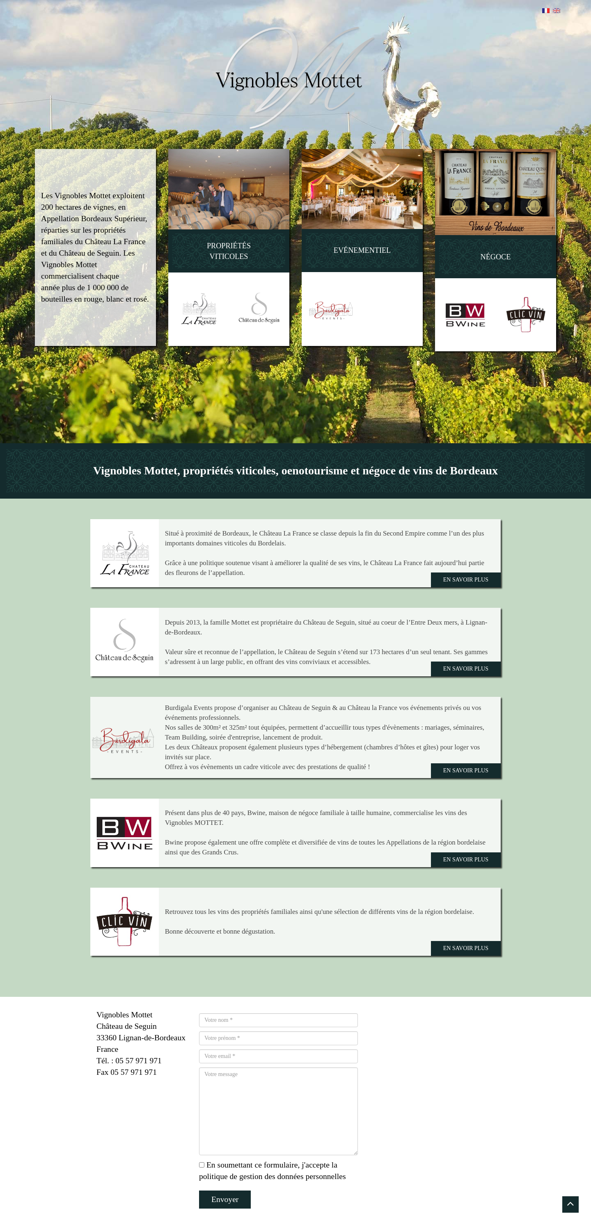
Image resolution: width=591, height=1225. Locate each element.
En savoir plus (465, 580)
